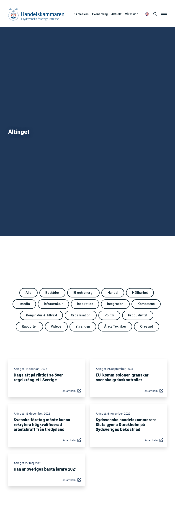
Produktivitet (137, 315)
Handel (113, 293)
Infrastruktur (53, 304)
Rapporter (29, 327)
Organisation (80, 315)
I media (24, 304)
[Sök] (155, 14)
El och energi (83, 293)
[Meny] (164, 14)
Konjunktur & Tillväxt (41, 315)
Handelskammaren (36, 14)
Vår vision (131, 14)
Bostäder (52, 293)
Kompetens (146, 304)
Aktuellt (116, 14)
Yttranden (83, 327)
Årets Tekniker (115, 327)
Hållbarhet (140, 293)
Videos (56, 327)
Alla (28, 293)
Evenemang (100, 14)
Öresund (146, 327)
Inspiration (85, 304)
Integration (115, 304)
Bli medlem (81, 14)
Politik (109, 315)
